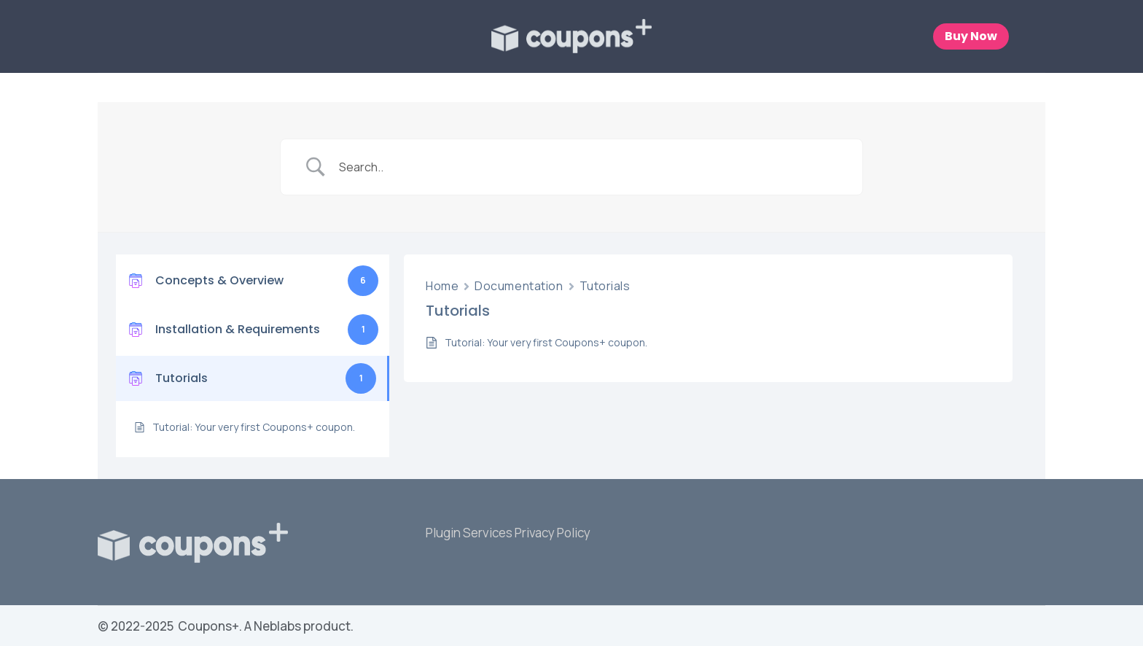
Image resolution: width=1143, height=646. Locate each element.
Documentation (519, 286)
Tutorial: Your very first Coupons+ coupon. (253, 427)
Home (442, 286)
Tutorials (605, 286)
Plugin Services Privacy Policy (508, 532)
